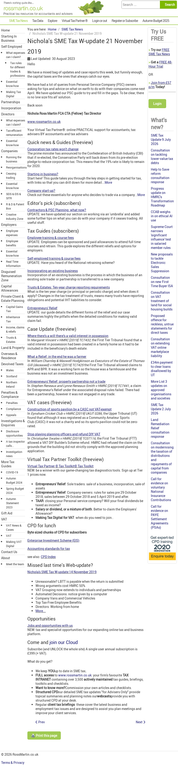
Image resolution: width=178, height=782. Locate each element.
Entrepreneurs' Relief (42, 308)
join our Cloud (63, 642)
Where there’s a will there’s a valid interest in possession (67, 336)
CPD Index (48, 557)
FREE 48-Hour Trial (160, 64)
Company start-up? (41, 190)
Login (157, 103)
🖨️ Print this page (44, 735)
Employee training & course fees (50, 237)
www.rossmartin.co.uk (44, 121)
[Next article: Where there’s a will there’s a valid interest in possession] (140, 722)
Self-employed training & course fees (54, 258)
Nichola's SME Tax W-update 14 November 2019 (62, 572)
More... (41, 611)
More (108, 182)
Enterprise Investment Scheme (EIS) (53, 540)
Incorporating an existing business (52, 271)
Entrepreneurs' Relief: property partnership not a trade (66, 381)
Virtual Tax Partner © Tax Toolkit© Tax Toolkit (60, 466)
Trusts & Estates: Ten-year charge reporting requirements (68, 287)
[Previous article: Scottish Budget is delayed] (40, 722)
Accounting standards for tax (48, 548)
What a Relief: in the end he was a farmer (56, 356)
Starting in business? (42, 174)
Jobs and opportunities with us (50, 625)
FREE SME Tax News (159, 52)
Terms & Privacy (13, 762)
